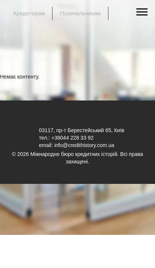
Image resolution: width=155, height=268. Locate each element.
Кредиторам (29, 13)
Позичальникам (80, 13)
